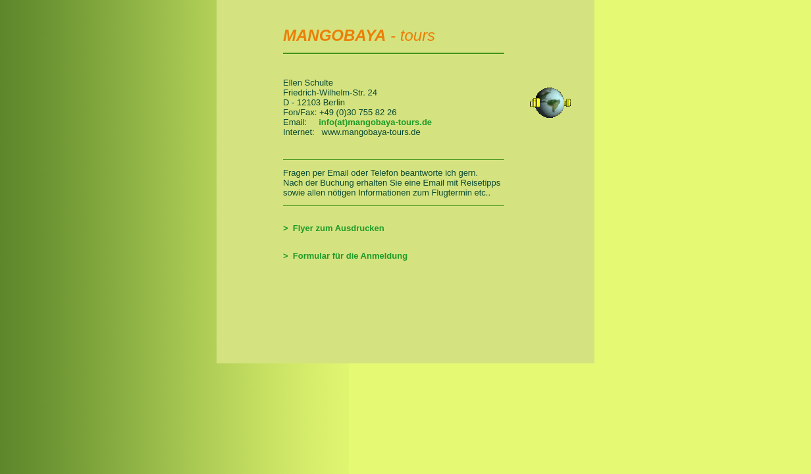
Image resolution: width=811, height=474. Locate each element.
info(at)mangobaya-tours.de (375, 122)
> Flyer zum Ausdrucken (333, 228)
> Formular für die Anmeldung (345, 256)
